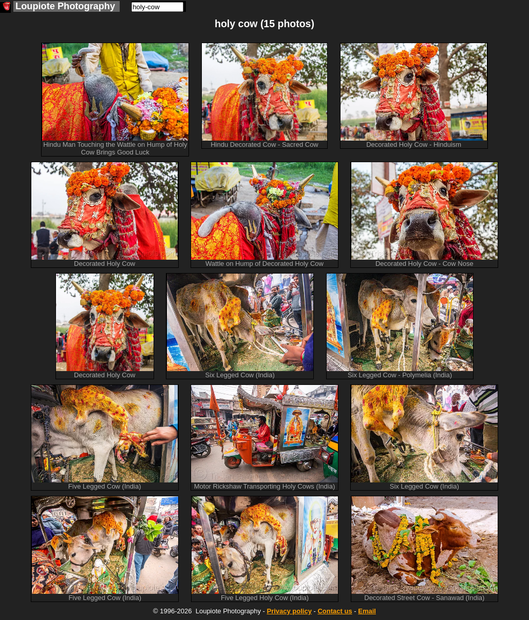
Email (367, 611)
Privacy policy (289, 611)
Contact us (334, 611)
